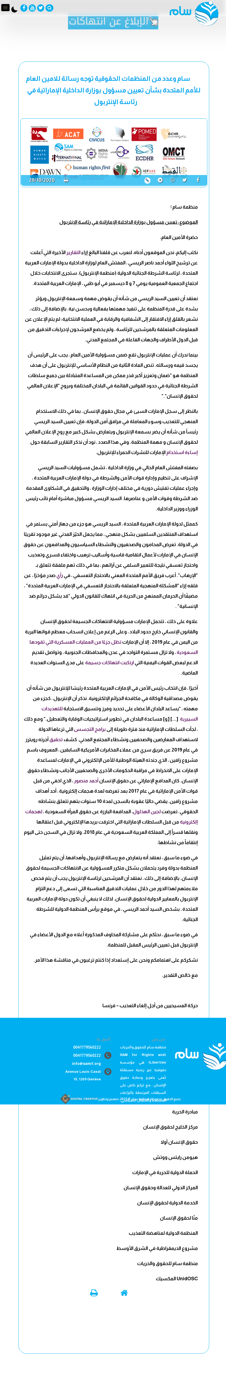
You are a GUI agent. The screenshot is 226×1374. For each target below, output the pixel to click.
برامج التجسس (90, 729)
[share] (199, 180)
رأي (59, 575)
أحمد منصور (86, 780)
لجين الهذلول (147, 811)
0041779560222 (87, 1047)
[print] (66, 180)
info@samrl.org (86, 1063)
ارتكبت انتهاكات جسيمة (109, 662)
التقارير (73, 252)
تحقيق (56, 739)
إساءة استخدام (182, 452)
